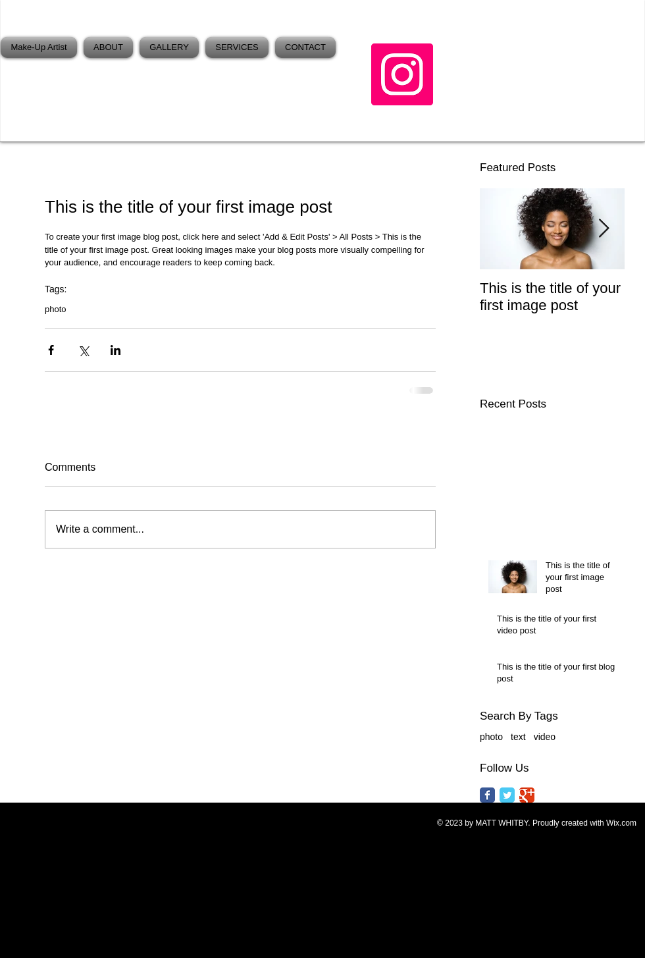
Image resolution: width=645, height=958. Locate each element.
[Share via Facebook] (51, 350)
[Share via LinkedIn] (115, 350)
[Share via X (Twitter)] (83, 350)
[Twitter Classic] (507, 795)
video (544, 737)
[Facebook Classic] (487, 795)
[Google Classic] (526, 795)
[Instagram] (402, 74)
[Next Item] (603, 229)
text (518, 737)
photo (55, 309)
